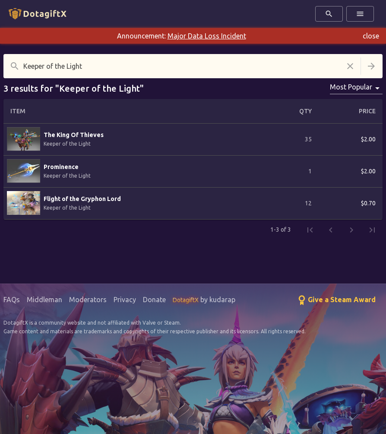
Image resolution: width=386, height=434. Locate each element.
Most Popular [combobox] (351, 87)
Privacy (125, 299)
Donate (154, 299)
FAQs (11, 299)
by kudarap (204, 299)
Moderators (88, 299)
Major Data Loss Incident (207, 36)
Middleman (44, 299)
